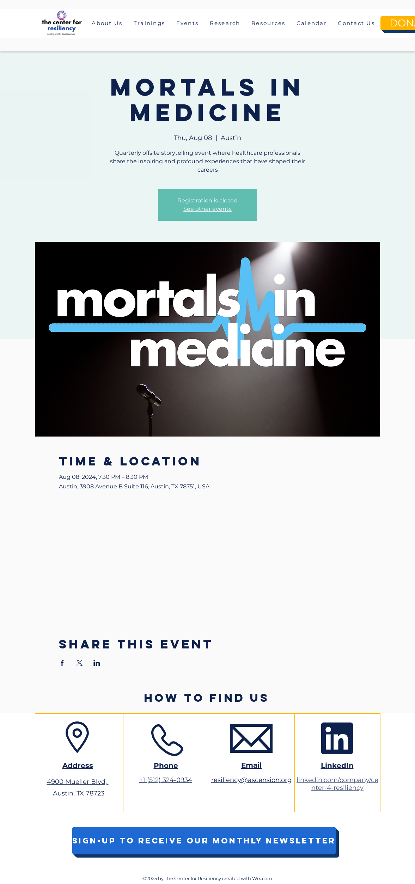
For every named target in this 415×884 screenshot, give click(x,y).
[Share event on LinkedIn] (96, 663)
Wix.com (262, 878)
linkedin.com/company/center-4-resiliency (337, 784)
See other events (207, 209)
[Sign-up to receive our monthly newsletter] (204, 840)
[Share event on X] (79, 663)
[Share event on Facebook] (62, 663)
